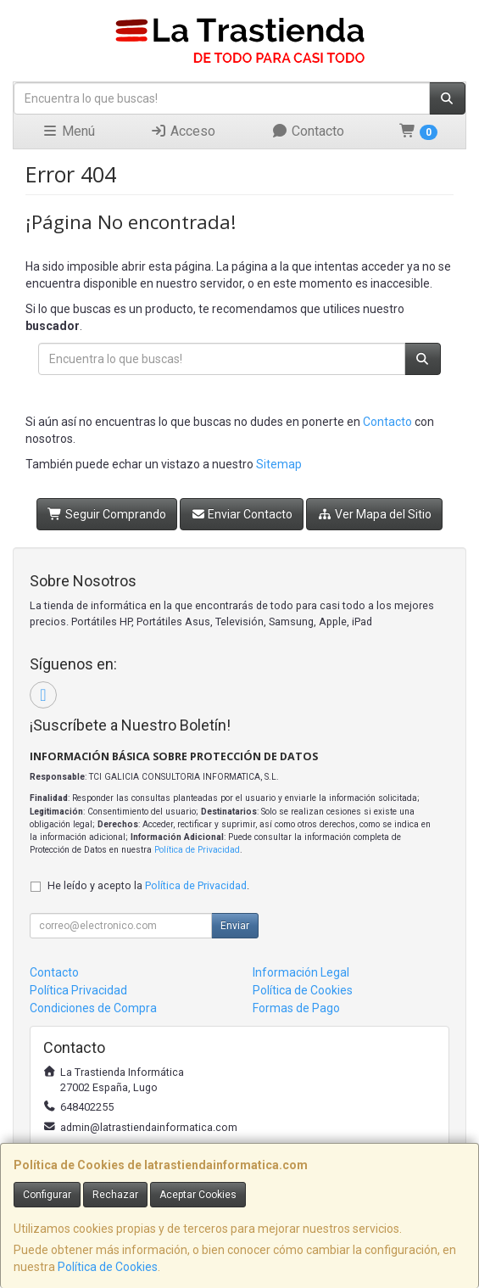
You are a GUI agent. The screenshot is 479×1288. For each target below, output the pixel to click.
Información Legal (301, 972)
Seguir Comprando (106, 514)
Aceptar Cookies (198, 1195)
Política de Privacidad (197, 849)
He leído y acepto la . (148, 885)
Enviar (234, 926)
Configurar (47, 1195)
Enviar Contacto (242, 514)
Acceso (182, 131)
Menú (68, 131)
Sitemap (279, 464)
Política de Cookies (108, 1267)
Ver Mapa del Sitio (374, 514)
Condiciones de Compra (93, 1008)
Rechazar (115, 1195)
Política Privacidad (78, 990)
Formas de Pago (296, 1008)
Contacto (307, 131)
